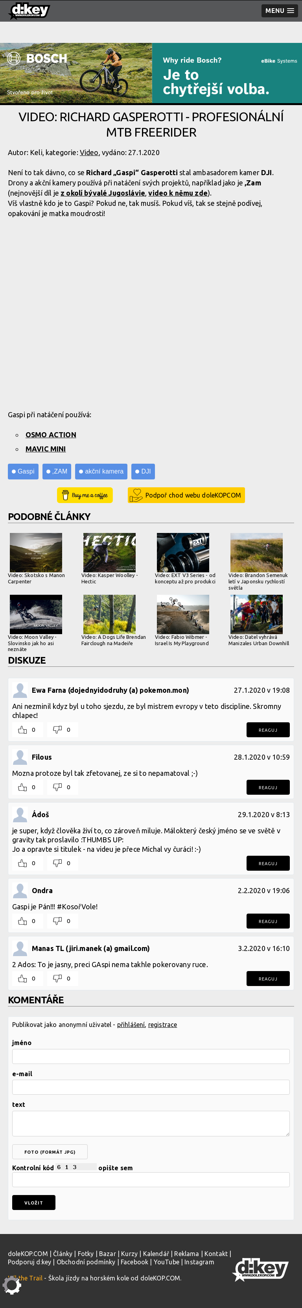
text (19, 1104)
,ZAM (60, 471)
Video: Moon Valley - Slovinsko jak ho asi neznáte (35, 623)
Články (62, 1253)
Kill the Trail (25, 1278)
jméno (21, 1042)
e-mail (22, 1073)
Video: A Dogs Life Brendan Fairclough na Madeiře (113, 620)
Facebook (134, 1261)
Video (89, 152)
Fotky (86, 1253)
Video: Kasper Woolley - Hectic (109, 558)
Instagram (199, 1261)
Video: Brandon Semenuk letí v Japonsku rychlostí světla (258, 561)
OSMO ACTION (51, 434)
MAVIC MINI (46, 449)
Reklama (186, 1253)
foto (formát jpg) (50, 1152)
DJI (146, 471)
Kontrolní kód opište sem (151, 1175)
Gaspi (26, 471)
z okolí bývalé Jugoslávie (103, 193)
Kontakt (216, 1253)
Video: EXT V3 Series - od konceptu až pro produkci (185, 558)
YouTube (166, 1261)
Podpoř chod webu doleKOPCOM (193, 495)
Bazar (107, 1253)
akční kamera (104, 471)
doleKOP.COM (28, 1253)
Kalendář (156, 1253)
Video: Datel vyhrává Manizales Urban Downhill (258, 620)
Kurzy (129, 1253)
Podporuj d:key (29, 1261)
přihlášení (131, 1024)
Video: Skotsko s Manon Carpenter (36, 558)
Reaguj (268, 730)
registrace (162, 1024)
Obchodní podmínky (86, 1261)
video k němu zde (178, 193)
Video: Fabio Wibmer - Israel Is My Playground (182, 620)
